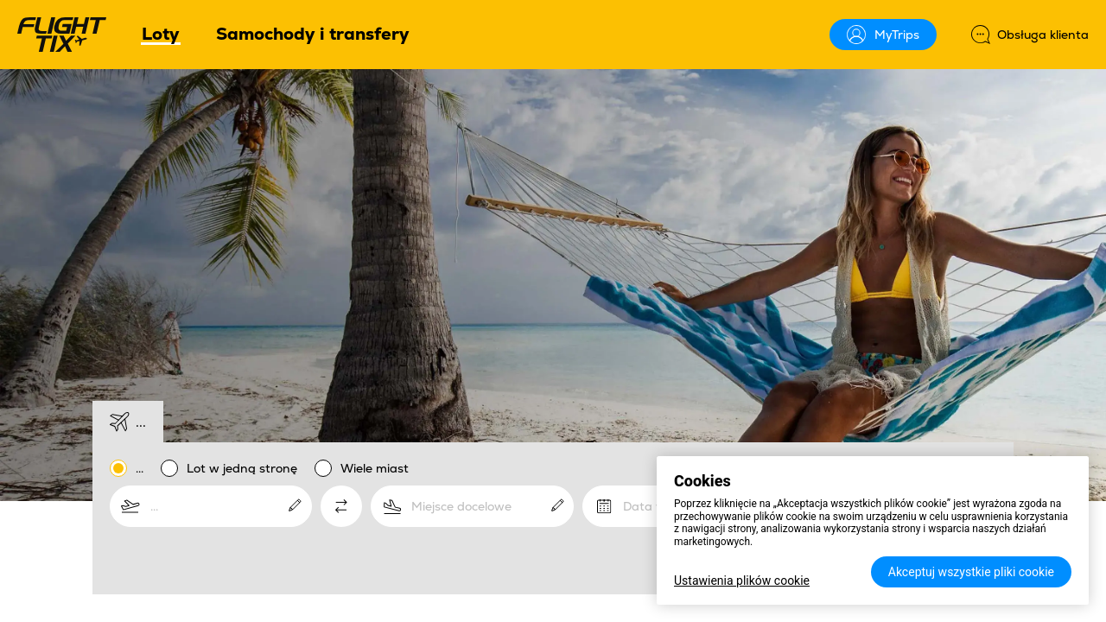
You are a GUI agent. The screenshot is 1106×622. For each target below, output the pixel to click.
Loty (161, 35)
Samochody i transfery (313, 33)
